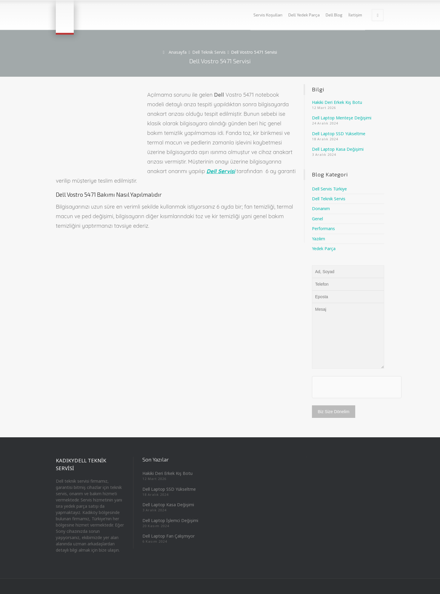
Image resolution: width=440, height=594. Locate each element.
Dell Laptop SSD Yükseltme (338, 133)
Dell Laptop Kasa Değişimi (338, 149)
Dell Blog (334, 14)
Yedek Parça (324, 248)
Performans (323, 228)
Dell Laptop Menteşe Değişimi (341, 118)
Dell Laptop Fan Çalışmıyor (168, 536)
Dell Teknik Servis (328, 198)
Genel (317, 218)
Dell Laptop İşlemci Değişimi (170, 520)
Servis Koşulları (267, 14)
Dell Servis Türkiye (329, 189)
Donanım (321, 208)
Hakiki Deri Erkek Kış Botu (337, 102)
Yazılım (318, 238)
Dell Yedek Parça (304, 14)
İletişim (355, 14)
